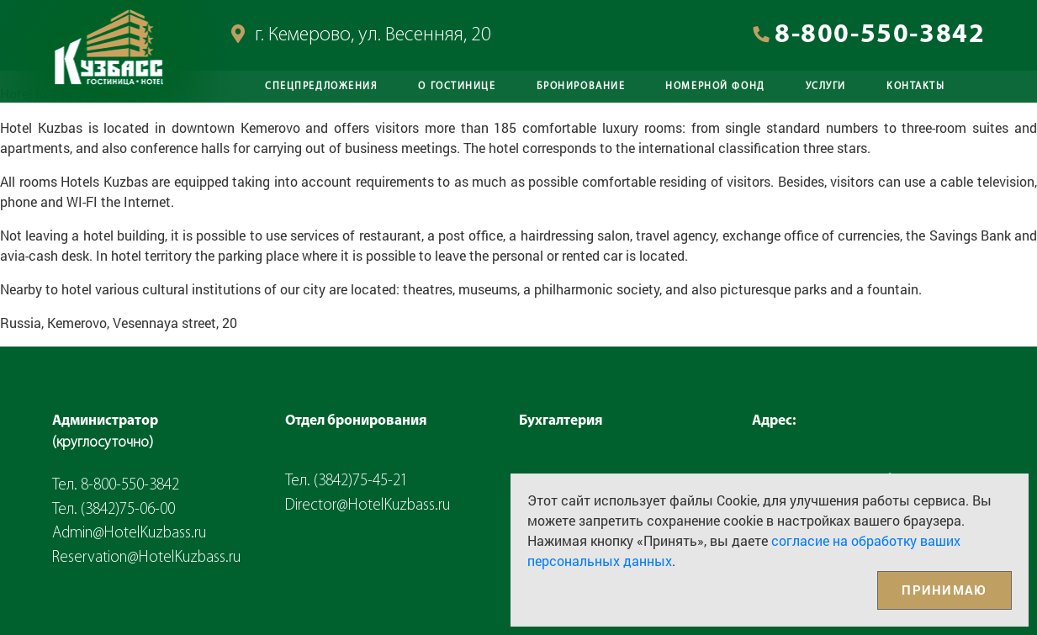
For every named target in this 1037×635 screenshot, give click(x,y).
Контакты (915, 87)
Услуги (826, 87)
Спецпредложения (321, 87)
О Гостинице (456, 87)
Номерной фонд (715, 87)
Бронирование (581, 87)
